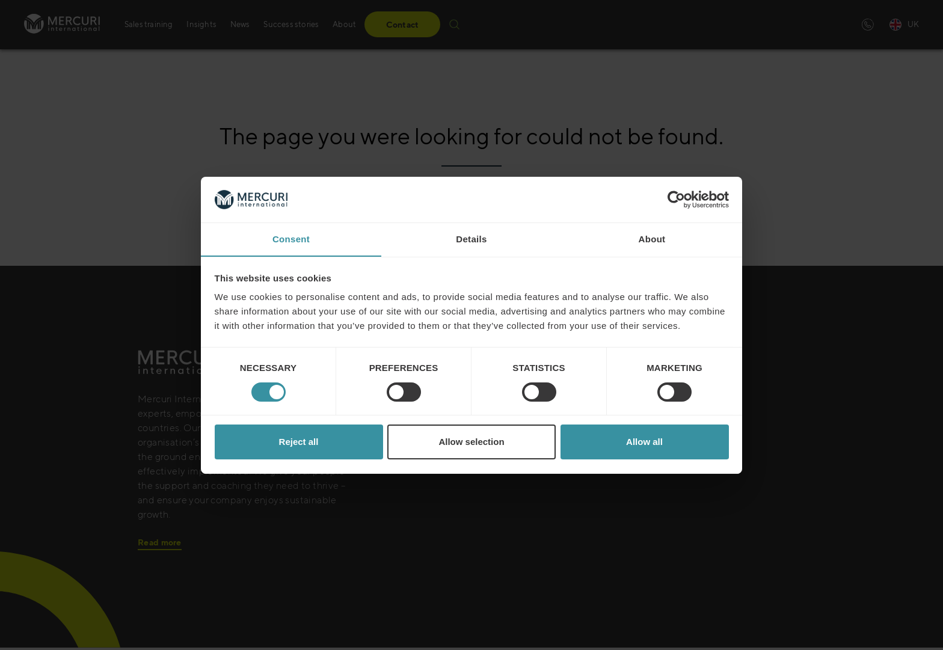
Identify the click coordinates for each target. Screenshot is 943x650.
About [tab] (652, 239)
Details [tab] (471, 239)
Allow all (644, 442)
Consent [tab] (291, 239)
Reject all (299, 442)
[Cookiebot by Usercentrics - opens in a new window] (676, 199)
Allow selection (471, 442)
